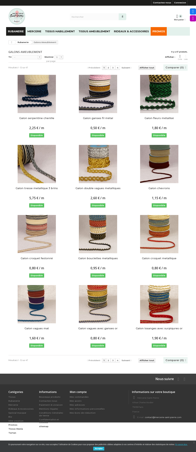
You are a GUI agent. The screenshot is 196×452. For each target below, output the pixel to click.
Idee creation (15, 421)
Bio (10, 417)
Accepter (99, 449)
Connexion (180, 2)
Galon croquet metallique (159, 258)
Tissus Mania (15, 429)
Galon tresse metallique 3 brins (37, 188)
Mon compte (78, 392)
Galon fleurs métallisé (159, 118)
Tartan (12, 432)
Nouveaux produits (49, 397)
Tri (9, 57)
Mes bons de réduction (83, 413)
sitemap (43, 426)
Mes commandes (79, 397)
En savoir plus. (181, 444)
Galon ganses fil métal (98, 118)
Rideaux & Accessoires (21, 409)
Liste (186, 57)
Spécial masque (17, 413)
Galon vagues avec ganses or (98, 328)
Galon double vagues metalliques (98, 188)
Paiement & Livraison (51, 405)
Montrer (49, 57)
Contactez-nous (162, 2)
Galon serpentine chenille (36, 118)
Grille (180, 57)
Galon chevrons (159, 188)
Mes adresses (77, 405)
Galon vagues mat (36, 328)
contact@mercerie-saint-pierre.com (163, 417)
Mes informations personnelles (87, 409)
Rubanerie (14, 401)
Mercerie (13, 405)
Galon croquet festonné (37, 258)
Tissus (12, 397)
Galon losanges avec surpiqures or (159, 328)
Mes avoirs (76, 401)
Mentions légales (48, 409)
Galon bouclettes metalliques (98, 258)
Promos (12, 425)
